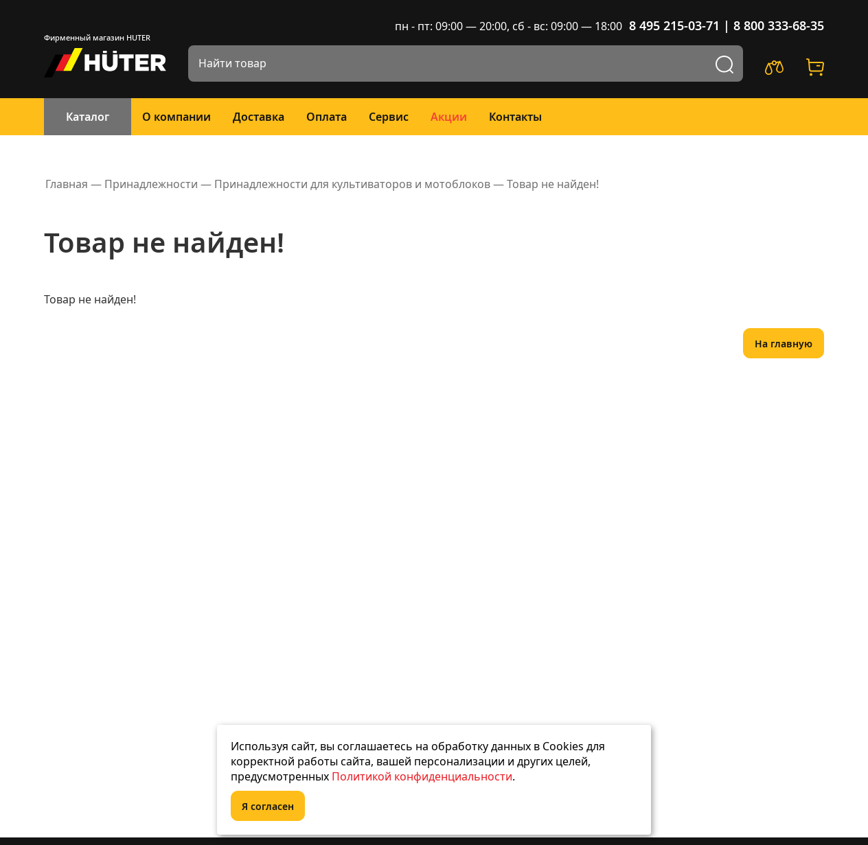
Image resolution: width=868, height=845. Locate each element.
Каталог (87, 116)
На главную (783, 343)
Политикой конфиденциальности (422, 776)
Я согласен (268, 806)
